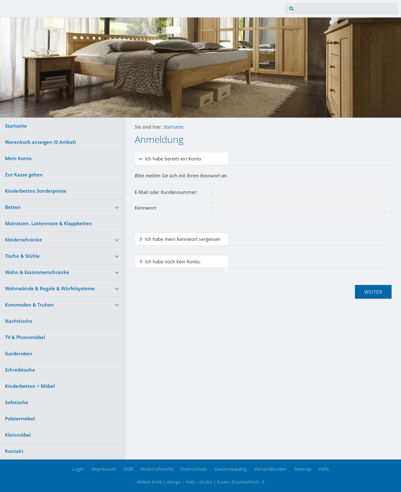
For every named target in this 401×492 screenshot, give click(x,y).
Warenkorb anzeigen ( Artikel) (40, 142)
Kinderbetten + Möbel (30, 386)
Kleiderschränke (23, 239)
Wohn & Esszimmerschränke (37, 272)
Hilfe (324, 469)
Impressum (103, 469)
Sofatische (16, 402)
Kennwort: (146, 208)
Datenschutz (193, 469)
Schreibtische (20, 370)
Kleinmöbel (18, 435)
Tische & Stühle (22, 256)
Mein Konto (18, 158)
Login (78, 469)
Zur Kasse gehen (24, 174)
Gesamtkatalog (231, 469)
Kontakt (14, 451)
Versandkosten (270, 469)
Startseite (16, 126)
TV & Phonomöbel (25, 337)
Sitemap (302, 469)
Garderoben (18, 353)
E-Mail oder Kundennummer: (166, 192)
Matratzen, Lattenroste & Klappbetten (48, 223)
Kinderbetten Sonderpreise (35, 191)
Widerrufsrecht (157, 469)
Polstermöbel (20, 418)
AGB (128, 469)
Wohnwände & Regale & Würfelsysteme (50, 288)
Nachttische (18, 321)
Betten (13, 207)
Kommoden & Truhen (29, 305)
